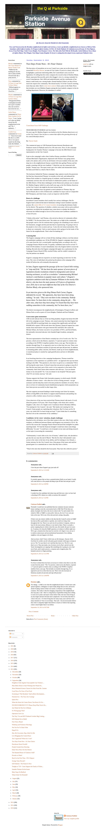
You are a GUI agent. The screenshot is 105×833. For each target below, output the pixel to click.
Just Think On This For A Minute (21, 708)
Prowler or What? (17, 755)
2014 (12, 666)
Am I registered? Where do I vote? (22, 738)
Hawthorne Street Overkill (19, 744)
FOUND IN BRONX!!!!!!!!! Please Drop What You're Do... (29, 705)
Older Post (75, 616)
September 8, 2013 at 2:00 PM (39, 484)
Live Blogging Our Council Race (21, 736)
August (14, 778)
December (15, 672)
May (13, 787)
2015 (12, 663)
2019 (12, 652)
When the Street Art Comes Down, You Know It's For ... (28, 702)
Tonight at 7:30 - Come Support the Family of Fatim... (27, 766)
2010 (12, 808)
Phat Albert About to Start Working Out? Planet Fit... (27, 685)
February (15, 796)
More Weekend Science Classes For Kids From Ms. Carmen (29, 688)
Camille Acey (12, 132)
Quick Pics (15, 699)
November (15, 674)
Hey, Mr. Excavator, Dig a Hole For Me (23, 733)
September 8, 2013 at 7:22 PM (39, 498)
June (13, 784)
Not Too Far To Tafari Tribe (20, 727)
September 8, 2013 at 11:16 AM (40, 470)
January (14, 798)
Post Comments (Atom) (41, 619)
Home (53, 616)
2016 (12, 660)
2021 (12, 646)
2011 (12, 805)
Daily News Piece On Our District (22, 750)
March (14, 793)
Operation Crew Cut (18, 713)
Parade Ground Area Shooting (20, 747)
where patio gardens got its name (14, 116)
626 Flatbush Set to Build (19, 719)
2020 (12, 649)
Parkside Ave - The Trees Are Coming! (23, 697)
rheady (10, 63)
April (14, 790)
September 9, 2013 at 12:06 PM (40, 575)
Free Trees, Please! (17, 722)
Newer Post (30, 616)
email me (86, 64)
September (15, 680)
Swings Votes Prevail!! (18, 761)
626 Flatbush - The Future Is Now (21, 764)
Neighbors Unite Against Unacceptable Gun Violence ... (28, 683)
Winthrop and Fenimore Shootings (22, 724)
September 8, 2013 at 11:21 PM (40, 554)
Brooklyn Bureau (38, 70)
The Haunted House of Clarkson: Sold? (23, 752)
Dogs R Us (15, 730)
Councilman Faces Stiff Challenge (37, 125)
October (14, 677)
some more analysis (50, 86)
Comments (13, 637)
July (13, 781)
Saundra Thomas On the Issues (21, 769)
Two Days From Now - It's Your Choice (23, 741)
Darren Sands (33, 141)
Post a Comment (33, 611)
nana (9, 81)
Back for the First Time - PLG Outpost (23, 758)
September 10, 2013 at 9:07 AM (40, 607)
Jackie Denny (12, 112)
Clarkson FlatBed (36, 504)
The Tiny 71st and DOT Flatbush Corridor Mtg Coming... (28, 716)
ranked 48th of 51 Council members (45, 205)
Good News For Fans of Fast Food (22, 691)
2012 (12, 802)
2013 (12, 669)
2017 (12, 657)
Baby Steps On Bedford (19, 772)
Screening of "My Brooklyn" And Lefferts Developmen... (28, 694)
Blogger (60, 825)
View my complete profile (71, 818)
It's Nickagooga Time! (18, 710)
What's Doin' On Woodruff (19, 775)
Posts (12, 634)
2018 (12, 654)
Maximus (34, 582)
